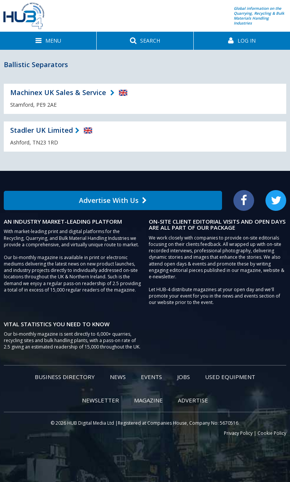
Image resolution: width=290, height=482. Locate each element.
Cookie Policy (272, 433)
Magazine (148, 400)
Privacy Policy (238, 433)
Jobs (183, 377)
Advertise (193, 400)
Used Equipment (230, 377)
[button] (48, 41)
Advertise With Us (113, 200)
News (118, 377)
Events (151, 377)
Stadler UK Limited (41, 130)
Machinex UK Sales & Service (59, 92)
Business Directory (65, 377)
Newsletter (100, 400)
